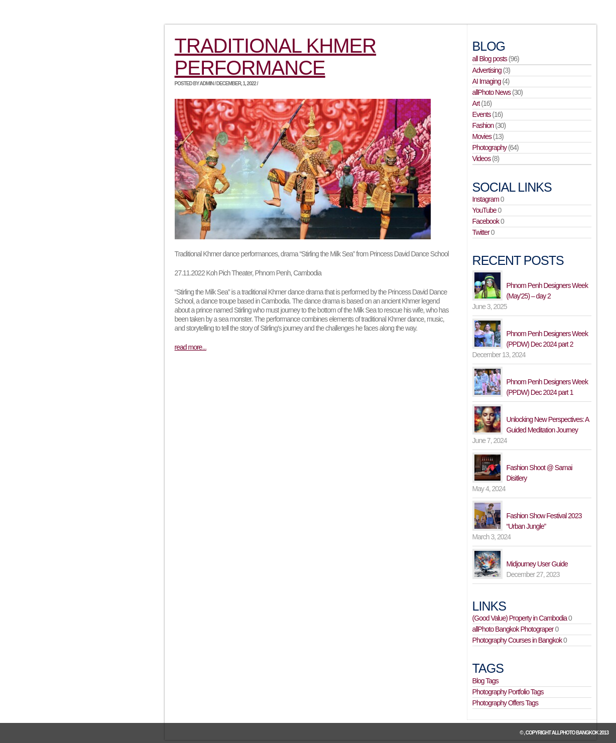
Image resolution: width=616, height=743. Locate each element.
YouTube (484, 210)
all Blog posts (489, 59)
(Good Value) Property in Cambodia (519, 618)
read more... (190, 347)
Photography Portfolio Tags (508, 692)
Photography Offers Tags (505, 703)
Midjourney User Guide (537, 564)
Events (481, 114)
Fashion (483, 125)
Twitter (480, 232)
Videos (481, 159)
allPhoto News (491, 92)
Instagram (485, 199)
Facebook (485, 221)
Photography (489, 147)
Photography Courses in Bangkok (517, 640)
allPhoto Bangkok (575, 732)
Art (476, 103)
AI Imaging (486, 81)
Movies (481, 136)
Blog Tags (485, 681)
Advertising (487, 70)
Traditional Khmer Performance (276, 57)
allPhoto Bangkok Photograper (513, 629)
